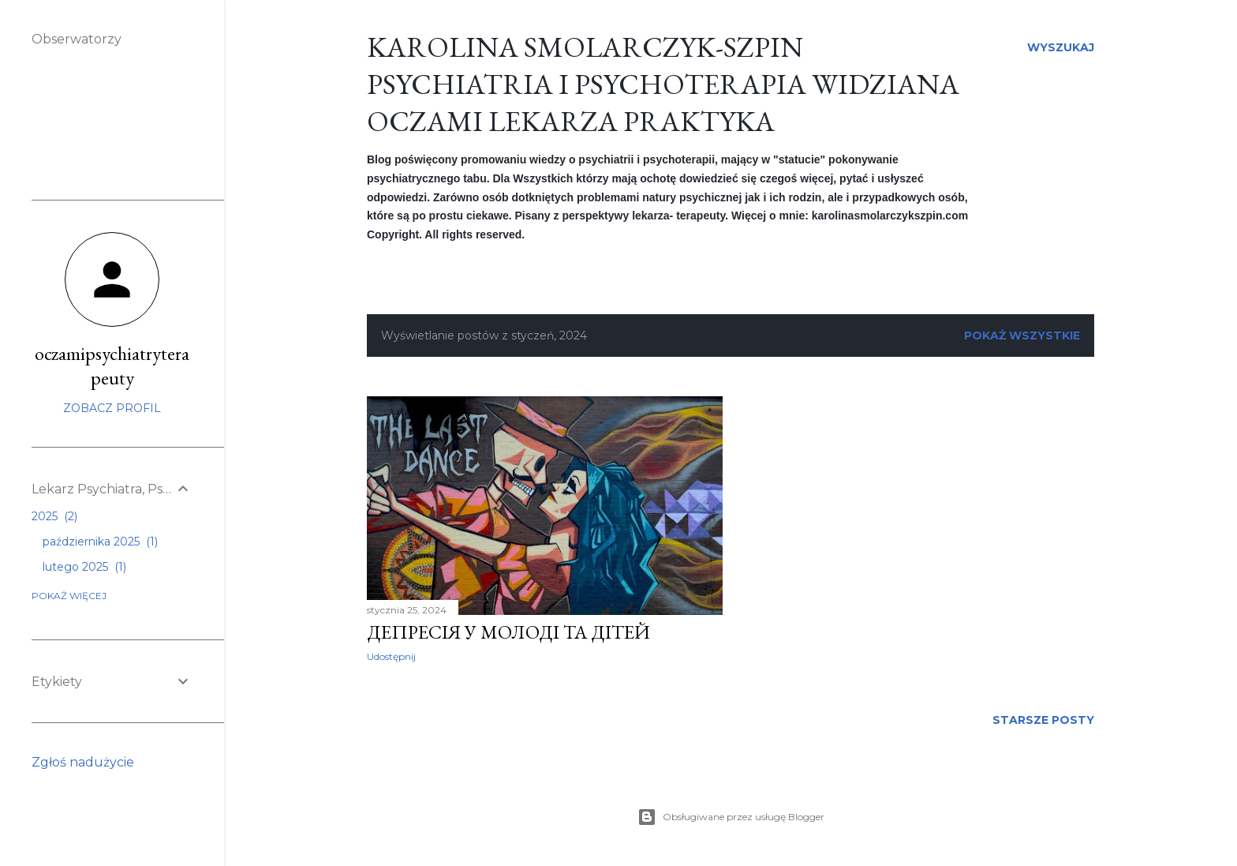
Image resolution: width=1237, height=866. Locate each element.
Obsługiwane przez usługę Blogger (730, 817)
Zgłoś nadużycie (83, 762)
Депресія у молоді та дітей (508, 632)
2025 (54, 516)
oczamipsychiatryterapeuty (112, 365)
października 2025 (100, 541)
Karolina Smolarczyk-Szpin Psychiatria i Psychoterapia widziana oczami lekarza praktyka (663, 84)
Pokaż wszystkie (1022, 335)
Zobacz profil (112, 408)
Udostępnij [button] (391, 656)
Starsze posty (1043, 720)
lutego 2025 (84, 567)
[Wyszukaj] (1060, 47)
